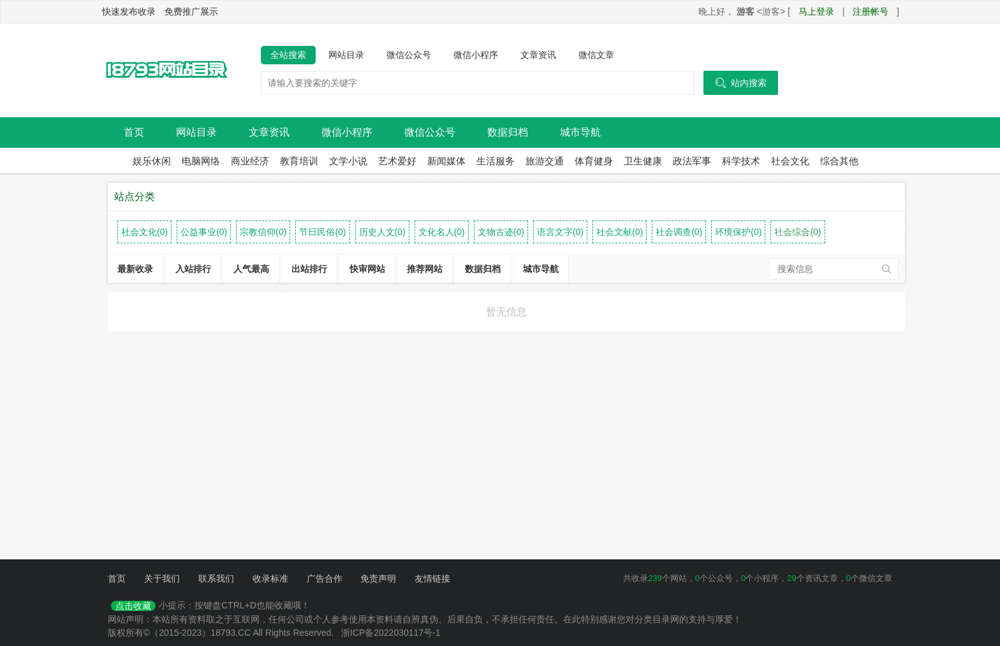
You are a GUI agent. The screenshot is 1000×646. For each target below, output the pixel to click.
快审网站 (367, 269)
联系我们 (216, 578)
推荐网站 (425, 269)
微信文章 (596, 55)
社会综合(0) (797, 232)
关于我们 (162, 578)
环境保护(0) (738, 232)
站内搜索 (741, 83)
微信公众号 (408, 55)
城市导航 (580, 132)
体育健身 (594, 160)
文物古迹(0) (501, 232)
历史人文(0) (382, 232)
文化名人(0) (441, 232)
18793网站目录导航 (165, 70)
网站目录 (346, 55)
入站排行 (193, 269)
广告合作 (324, 578)
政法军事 (692, 160)
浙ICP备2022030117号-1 (391, 633)
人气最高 (251, 269)
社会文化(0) (144, 232)
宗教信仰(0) (263, 232)
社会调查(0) (679, 232)
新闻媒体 (446, 160)
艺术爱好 (397, 160)
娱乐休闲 (152, 160)
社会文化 (790, 160)
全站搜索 (288, 55)
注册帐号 (870, 11)
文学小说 (348, 160)
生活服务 (495, 160)
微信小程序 (475, 55)
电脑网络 (201, 160)
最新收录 (135, 269)
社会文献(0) (619, 232)
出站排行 (309, 269)
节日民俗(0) (322, 232)
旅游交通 (545, 160)
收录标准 (270, 578)
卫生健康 (643, 160)
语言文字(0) (560, 232)
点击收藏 (133, 606)
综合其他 (839, 160)
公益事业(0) (203, 232)
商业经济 (250, 160)
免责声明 (378, 578)
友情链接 (432, 578)
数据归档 (507, 132)
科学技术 (741, 160)
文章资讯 (538, 55)
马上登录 (816, 11)
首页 (134, 132)
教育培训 (299, 160)
